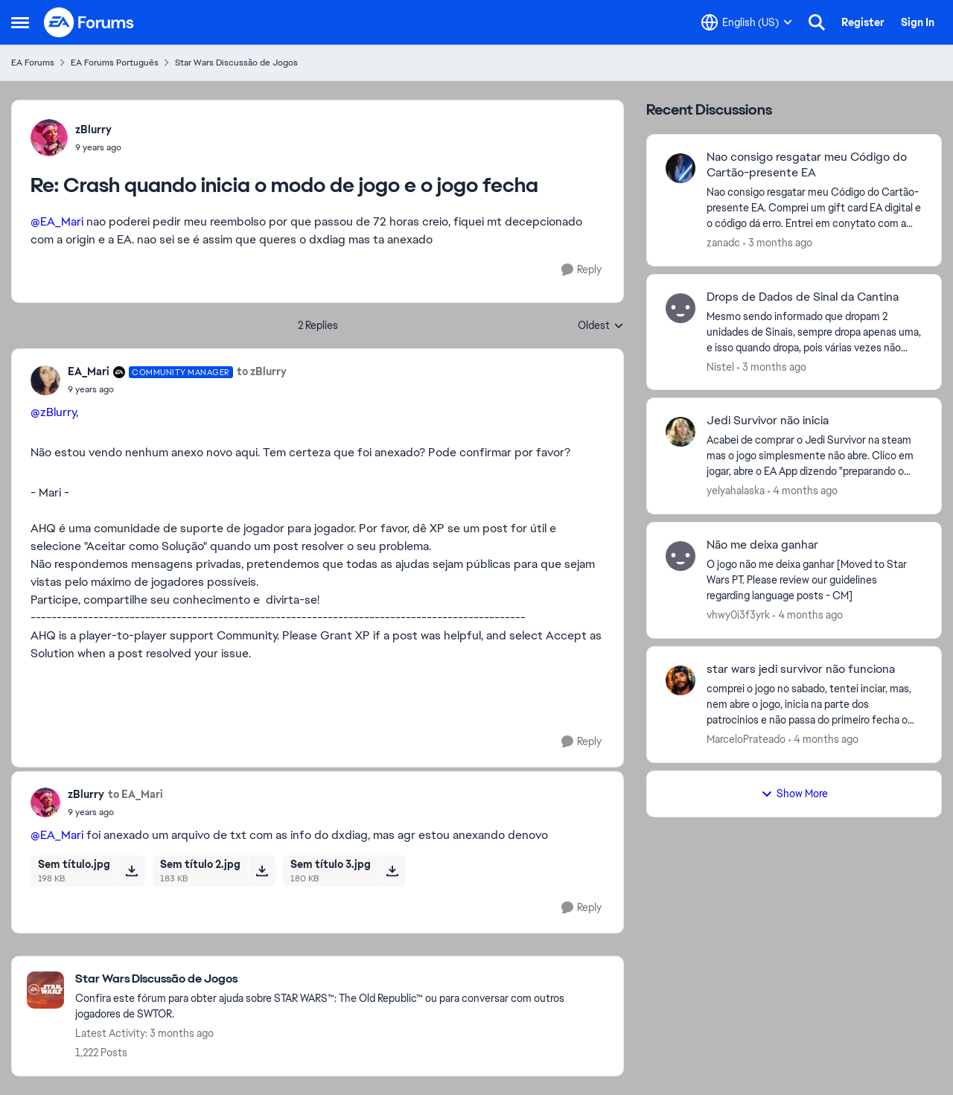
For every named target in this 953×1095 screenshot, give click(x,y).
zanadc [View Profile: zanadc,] (723, 242)
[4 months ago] (803, 491)
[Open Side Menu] (20, 22)
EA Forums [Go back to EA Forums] (32, 62)
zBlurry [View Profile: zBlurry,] (93, 129)
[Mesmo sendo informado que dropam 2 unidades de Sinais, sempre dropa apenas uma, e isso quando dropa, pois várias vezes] (814, 331)
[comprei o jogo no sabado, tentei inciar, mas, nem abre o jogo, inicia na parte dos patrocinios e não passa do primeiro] (814, 704)
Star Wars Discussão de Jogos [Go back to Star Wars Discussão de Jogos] (236, 62)
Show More (794, 793)
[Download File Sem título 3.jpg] (392, 871)
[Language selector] (747, 22)
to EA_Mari (135, 794)
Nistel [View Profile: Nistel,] (720, 366)
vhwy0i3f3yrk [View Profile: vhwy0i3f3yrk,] (738, 615)
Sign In (917, 22)
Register (863, 22)
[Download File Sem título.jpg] (131, 871)
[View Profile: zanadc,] (680, 168)
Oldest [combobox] (601, 326)
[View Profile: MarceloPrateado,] (680, 680)
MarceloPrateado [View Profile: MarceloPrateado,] (746, 739)
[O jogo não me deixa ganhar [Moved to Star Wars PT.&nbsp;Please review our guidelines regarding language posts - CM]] (814, 580)
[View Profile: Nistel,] (680, 308)
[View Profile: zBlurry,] (49, 137)
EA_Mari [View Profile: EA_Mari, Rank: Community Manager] (88, 371)
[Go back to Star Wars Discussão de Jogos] (341, 979)
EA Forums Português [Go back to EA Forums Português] (115, 62)
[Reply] (581, 270)
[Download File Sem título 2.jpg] (261, 871)
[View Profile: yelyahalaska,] (680, 432)
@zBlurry (53, 412)
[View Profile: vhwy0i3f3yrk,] (680, 556)
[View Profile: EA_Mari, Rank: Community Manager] (45, 380)
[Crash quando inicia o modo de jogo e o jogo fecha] (98, 147)
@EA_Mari (57, 221)
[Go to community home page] (89, 22)
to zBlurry (262, 371)
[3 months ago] (777, 243)
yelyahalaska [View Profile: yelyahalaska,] (736, 490)
